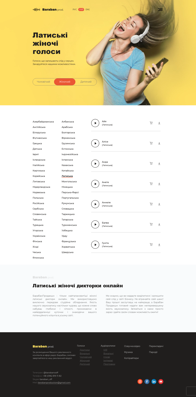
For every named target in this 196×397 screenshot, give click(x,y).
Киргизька (39, 170)
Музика (128, 352)
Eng (88, 9)
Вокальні (85, 353)
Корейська (39, 176)
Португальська (70, 198)
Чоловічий (43, 81)
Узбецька (67, 230)
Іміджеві (108, 360)
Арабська (67, 127)
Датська (37, 149)
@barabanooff (51, 372)
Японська (38, 257)
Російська (38, 203)
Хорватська (68, 247)
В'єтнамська (40, 138)
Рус (75, 9)
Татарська (67, 219)
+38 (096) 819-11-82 (52, 376)
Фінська (37, 241)
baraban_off (46, 379)
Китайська (68, 170)
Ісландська (39, 160)
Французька (69, 241)
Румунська (68, 203)
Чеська (37, 252)
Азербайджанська (43, 121)
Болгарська (68, 132)
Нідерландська (41, 187)
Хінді (36, 247)
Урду (64, 236)
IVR (105, 350)
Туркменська (69, 225)
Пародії (153, 352)
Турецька (38, 225)
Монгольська (69, 181)
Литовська (39, 181)
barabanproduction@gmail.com (54, 382)
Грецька (37, 143)
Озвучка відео (132, 346)
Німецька (67, 187)
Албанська (68, 121)
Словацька (68, 208)
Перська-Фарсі (70, 192)
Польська (38, 198)
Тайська (37, 219)
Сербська (38, 208)
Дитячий (85, 81)
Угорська (38, 230)
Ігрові (106, 357)
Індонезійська (70, 154)
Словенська (39, 214)
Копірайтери (131, 358)
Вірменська (68, 138)
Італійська (38, 165)
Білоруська (39, 132)
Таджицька (68, 214)
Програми (109, 364)
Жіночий (64, 81)
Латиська (67, 176)
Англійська (39, 127)
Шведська (67, 252)
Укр (81, 9)
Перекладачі (156, 346)
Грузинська (68, 143)
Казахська (67, 165)
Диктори (85, 350)
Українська (39, 236)
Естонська (67, 149)
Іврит (36, 154)
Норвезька (39, 192)
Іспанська (67, 160)
